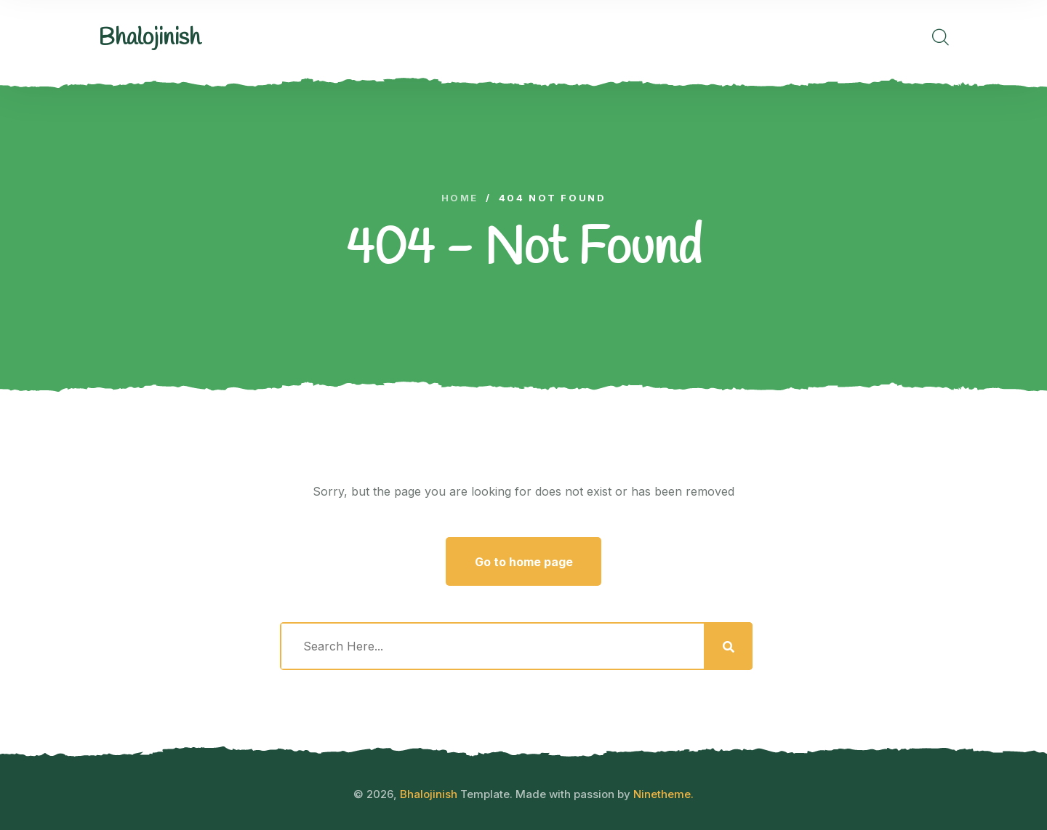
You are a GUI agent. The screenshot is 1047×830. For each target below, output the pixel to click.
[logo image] (149, 38)
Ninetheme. (663, 794)
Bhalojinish (428, 794)
